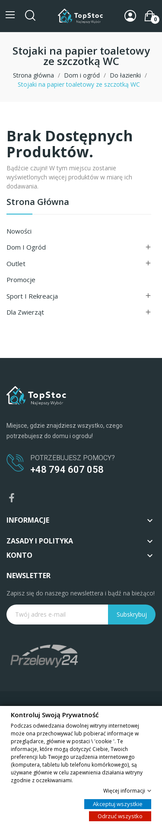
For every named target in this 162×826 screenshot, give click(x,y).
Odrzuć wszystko (120, 815)
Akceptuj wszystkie (118, 803)
